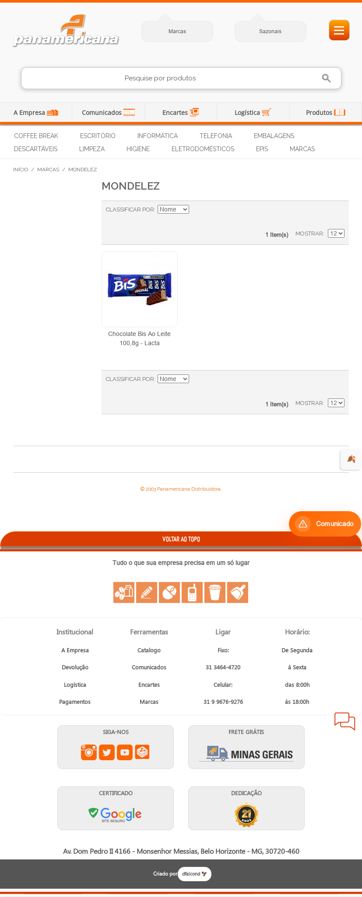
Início (20, 169)
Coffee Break (36, 135)
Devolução (75, 667)
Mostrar (309, 233)
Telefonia (216, 135)
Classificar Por (130, 209)
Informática (157, 135)
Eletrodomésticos (203, 148)
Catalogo (149, 650)
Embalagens (274, 135)
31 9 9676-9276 (223, 701)
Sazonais (270, 31)
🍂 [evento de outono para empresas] (351, 459)
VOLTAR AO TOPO (181, 539)
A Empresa (30, 112)
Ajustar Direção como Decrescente (197, 209)
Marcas (177, 31)
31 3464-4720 (223, 667)
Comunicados (102, 112)
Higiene (138, 148)
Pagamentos (75, 701)
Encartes (176, 112)
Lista (333, 214)
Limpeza (92, 148)
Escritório (98, 135)
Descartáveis (35, 148)
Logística (248, 112)
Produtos (320, 112)
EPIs (262, 148)
